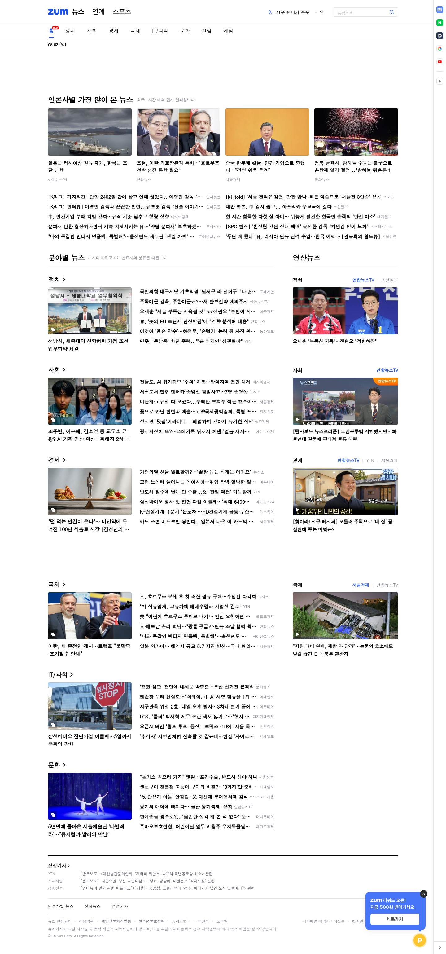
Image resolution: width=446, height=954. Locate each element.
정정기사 (57, 865)
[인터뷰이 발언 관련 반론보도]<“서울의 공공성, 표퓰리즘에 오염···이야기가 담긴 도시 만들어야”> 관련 (168, 887)
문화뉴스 (321, 179)
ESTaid (57, 936)
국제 (135, 30)
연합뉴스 (144, 179)
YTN (370, 460)
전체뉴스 (93, 906)
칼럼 (207, 30)
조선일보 (389, 280)
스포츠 (122, 12)
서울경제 (232, 179)
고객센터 (201, 921)
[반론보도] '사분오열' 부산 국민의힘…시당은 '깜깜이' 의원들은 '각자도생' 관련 (148, 880)
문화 (185, 30)
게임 (228, 30)
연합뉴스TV (363, 280)
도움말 (222, 921)
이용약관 (86, 921)
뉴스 (78, 12)
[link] (439, 9)
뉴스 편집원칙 (60, 921)
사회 (92, 30)
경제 (114, 30)
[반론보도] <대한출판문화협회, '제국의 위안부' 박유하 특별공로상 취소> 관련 (147, 873)
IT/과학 (160, 30)
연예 (98, 12)
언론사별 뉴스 (60, 906)
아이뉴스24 (57, 179)
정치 (70, 30)
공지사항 (179, 921)
